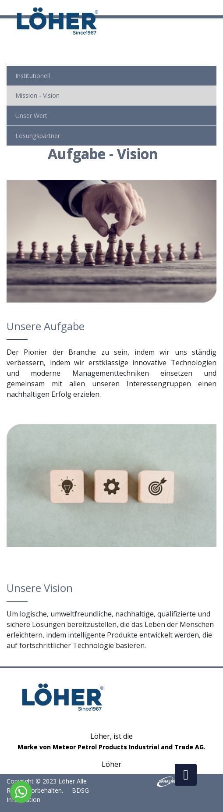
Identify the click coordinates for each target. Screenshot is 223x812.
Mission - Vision (37, 95)
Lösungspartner (37, 136)
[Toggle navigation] (217, 8)
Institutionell (32, 75)
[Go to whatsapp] (21, 792)
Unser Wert (31, 115)
